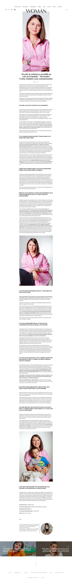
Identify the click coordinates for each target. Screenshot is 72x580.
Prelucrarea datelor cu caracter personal (39, 572)
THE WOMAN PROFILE (17, 572)
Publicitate (26, 572)
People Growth (25, 6)
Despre (10, 572)
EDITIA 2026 (60, 6)
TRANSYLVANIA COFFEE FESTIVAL (33, 577)
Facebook (8, 9)
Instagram (5, 9)
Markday (39, 6)
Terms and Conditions (59, 572)
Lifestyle (49, 6)
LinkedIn (11, 9)
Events (51, 572)
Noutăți (54, 6)
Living (44, 6)
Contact (43, 577)
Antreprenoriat (33, 6)
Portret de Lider (17, 6)
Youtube (14, 9)
